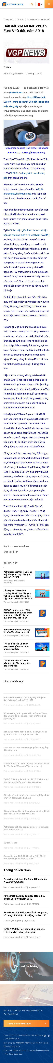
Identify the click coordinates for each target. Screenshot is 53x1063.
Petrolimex (16, 92)
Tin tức (20, 19)
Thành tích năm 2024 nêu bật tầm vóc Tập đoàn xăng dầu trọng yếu (17, 663)
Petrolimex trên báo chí (38, 19)
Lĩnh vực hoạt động (22, 1011)
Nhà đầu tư (37, 1011)
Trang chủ (8, 19)
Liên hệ (14, 1014)
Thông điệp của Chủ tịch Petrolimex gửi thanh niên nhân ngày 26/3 (16, 646)
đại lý (40, 189)
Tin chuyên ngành (11, 602)
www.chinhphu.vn (21, 546)
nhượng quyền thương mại (18, 193)
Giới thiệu (8, 1011)
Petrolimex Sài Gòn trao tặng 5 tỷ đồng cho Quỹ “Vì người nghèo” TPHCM (18, 574)
